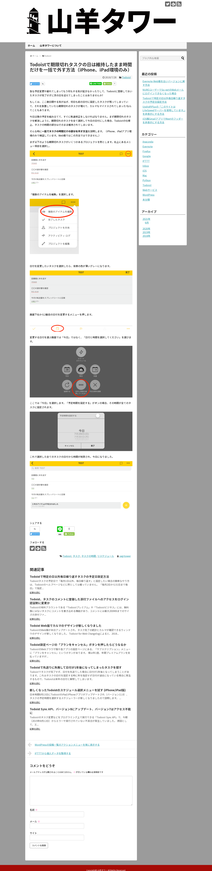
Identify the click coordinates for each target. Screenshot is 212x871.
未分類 (146, 199)
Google (147, 156)
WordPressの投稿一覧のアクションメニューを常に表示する (64, 744)
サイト (33, 833)
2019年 (146, 232)
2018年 (146, 236)
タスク (76, 556)
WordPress (148, 195)
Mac (145, 175)
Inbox (146, 166)
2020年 (146, 228)
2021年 (146, 219)
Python (147, 180)
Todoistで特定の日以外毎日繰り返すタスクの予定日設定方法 (164, 100)
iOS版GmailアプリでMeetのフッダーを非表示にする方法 (163, 120)
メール (35, 821)
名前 (34, 810)
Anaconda (148, 141)
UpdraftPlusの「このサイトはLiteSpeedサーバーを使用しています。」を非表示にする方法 (164, 110)
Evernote (148, 146)
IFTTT (146, 161)
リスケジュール (105, 556)
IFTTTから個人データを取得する (49, 753)
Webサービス (150, 190)
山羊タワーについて (51, 45)
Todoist (126, 77)
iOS (145, 170)
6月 (147, 222)
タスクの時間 (88, 556)
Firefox (146, 151)
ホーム (31, 45)
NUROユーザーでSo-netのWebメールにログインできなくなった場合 (163, 91)
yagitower (125, 556)
